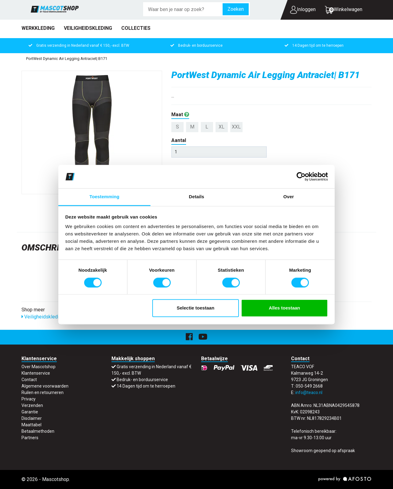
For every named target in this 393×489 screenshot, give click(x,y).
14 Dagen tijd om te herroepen (318, 45)
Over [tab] (288, 196)
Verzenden (32, 405)
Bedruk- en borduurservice (200, 45)
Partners (29, 437)
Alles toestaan (284, 308)
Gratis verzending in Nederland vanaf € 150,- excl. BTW (82, 45)
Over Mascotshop (38, 366)
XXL (236, 127)
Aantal (178, 140)
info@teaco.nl (308, 392)
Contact (29, 379)
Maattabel (31, 424)
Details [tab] (196, 196)
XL (221, 127)
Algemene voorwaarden (44, 386)
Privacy (28, 398)
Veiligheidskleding (88, 28)
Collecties (135, 28)
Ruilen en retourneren (42, 392)
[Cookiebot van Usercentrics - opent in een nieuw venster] (301, 176)
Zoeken (236, 9)
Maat (180, 114)
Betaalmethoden (37, 431)
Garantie (29, 411)
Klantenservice (35, 373)
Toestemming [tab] (104, 196)
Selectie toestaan (196, 308)
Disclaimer (31, 418)
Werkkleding (38, 28)
